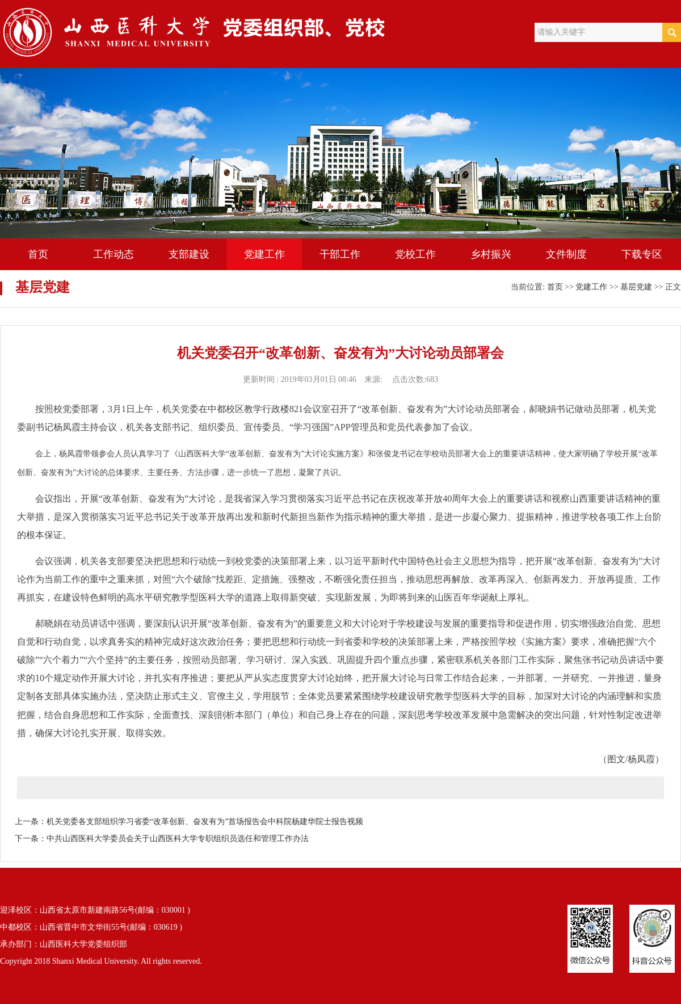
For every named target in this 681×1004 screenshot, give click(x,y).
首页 (38, 254)
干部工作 (340, 254)
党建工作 (264, 254)
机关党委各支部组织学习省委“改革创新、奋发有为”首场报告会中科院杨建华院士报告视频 (205, 821)
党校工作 (415, 254)
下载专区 (641, 254)
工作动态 (113, 254)
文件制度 (566, 254)
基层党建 (636, 287)
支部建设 (189, 254)
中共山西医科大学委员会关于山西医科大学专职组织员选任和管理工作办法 (178, 838)
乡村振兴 (490, 254)
